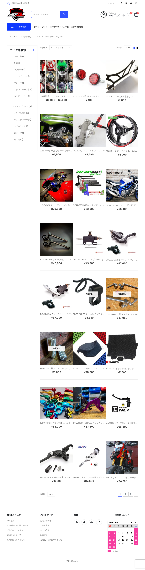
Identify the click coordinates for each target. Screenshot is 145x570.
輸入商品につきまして (16, 539)
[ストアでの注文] (60, 47)
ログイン (111, 3)
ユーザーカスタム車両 (59, 26)
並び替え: (44, 47)
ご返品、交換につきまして (51, 539)
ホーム (36, 26)
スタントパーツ (23, 89)
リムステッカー (22, 119)
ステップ (19, 132)
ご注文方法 (44, 525)
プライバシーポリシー (16, 530)
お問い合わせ (77, 26)
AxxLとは (10, 520)
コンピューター (22, 96)
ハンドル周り (22, 113)
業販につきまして (14, 535)
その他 (18, 139)
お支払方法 (44, 530)
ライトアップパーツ (21, 106)
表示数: (119, 47)
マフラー (19, 69)
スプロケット (21, 126)
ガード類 (20, 56)
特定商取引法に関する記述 (17, 525)
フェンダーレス (22, 76)
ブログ (45, 26)
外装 (17, 63)
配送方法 (44, 535)
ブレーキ (19, 82)
